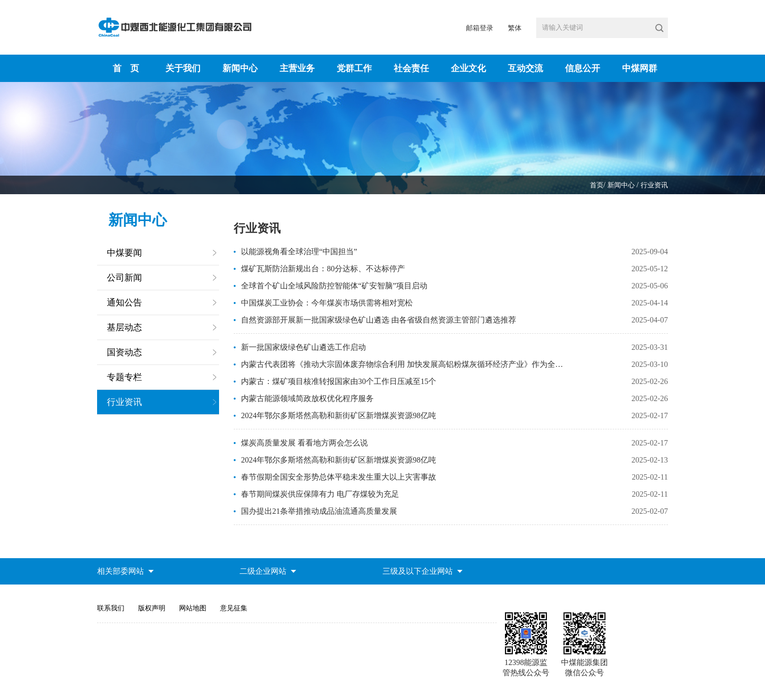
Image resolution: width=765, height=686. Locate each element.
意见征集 (233, 608)
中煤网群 (639, 68)
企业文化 (468, 68)
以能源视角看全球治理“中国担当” (299, 251)
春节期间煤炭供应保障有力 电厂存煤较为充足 (320, 494)
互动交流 (525, 68)
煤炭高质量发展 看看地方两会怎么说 (304, 443)
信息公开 (582, 68)
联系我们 (110, 608)
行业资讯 (654, 185)
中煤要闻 (124, 253)
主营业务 (297, 68)
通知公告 (124, 302)
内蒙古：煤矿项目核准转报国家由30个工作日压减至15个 (338, 381)
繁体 (515, 28)
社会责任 (411, 68)
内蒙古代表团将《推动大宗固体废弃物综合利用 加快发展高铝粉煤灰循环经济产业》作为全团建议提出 (403, 364)
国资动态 (124, 352)
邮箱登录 (479, 28)
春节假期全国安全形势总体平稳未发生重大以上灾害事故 (338, 477)
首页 (597, 185)
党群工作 (354, 68)
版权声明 (151, 608)
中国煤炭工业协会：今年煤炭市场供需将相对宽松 (327, 303)
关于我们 (183, 68)
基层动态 (124, 327)
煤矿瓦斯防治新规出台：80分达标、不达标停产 (323, 268)
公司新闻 (124, 277)
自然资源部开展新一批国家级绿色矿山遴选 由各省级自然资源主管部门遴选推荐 (378, 320)
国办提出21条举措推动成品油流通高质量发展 (319, 511)
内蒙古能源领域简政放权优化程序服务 (307, 398)
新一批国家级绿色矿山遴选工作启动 (303, 347)
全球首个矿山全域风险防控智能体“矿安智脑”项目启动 (334, 286)
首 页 (126, 68)
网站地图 (192, 608)
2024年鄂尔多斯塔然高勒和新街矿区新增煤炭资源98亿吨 (338, 415)
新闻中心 (240, 68)
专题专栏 (124, 377)
